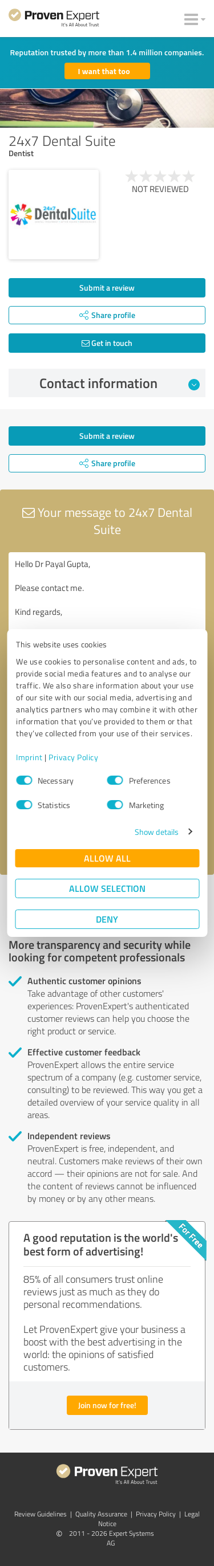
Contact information (119, 383)
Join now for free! (107, 1405)
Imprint (29, 757)
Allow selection (107, 888)
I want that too (104, 71)
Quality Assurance (101, 1514)
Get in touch (107, 342)
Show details (157, 831)
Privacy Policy (73, 757)
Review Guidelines (40, 1514)
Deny (107, 918)
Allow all (107, 857)
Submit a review (107, 287)
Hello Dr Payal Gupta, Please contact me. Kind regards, (107, 616)
